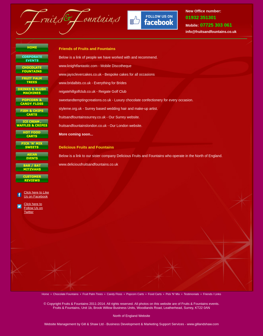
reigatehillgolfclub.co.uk (77, 91)
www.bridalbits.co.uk (75, 83)
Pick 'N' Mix (173, 294)
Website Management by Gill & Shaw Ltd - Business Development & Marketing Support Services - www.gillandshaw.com (131, 324)
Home (45, 294)
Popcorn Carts (135, 294)
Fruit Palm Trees (92, 294)
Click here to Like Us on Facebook (36, 194)
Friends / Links (212, 294)
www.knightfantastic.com (78, 66)
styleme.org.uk (70, 109)
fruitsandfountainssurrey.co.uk (82, 117)
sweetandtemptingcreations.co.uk (85, 100)
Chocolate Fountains (65, 294)
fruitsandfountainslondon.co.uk (83, 126)
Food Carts (155, 294)
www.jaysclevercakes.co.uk (80, 74)
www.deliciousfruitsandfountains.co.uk (88, 164)
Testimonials (191, 294)
